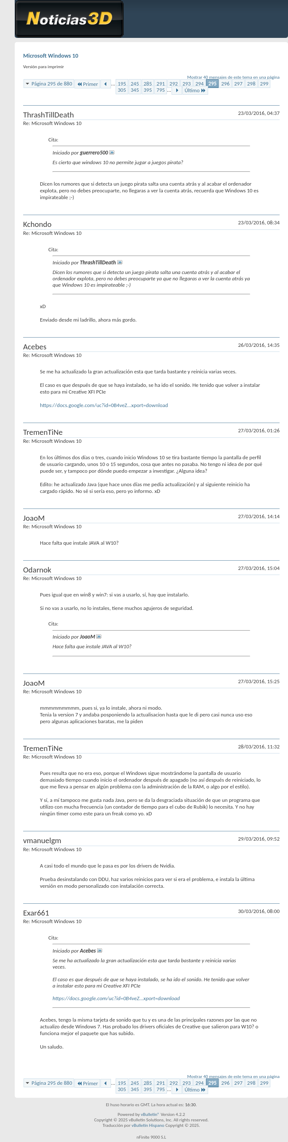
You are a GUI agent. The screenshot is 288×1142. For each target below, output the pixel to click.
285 (148, 83)
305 (122, 90)
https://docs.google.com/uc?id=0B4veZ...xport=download (104, 405)
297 (238, 83)
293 (186, 83)
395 (148, 90)
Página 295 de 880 (52, 83)
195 (122, 83)
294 (200, 83)
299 (264, 83)
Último (195, 90)
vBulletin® (150, 1114)
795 (160, 90)
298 (251, 83)
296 (225, 83)
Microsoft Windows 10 (50, 55)
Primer (87, 84)
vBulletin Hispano (148, 1125)
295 (212, 83)
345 (135, 90)
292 (173, 83)
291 (160, 83)
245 (135, 83)
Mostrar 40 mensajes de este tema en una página (233, 77)
